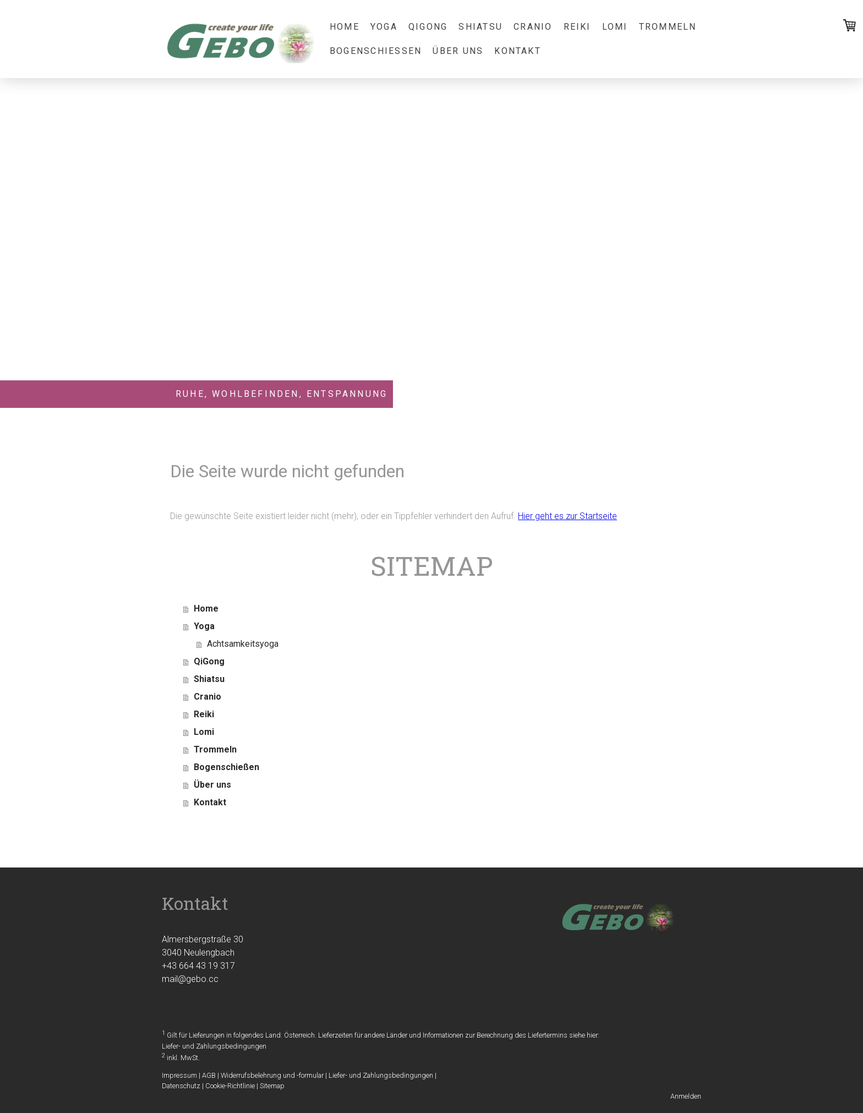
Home (344, 26)
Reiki (577, 26)
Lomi (615, 26)
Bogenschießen (376, 51)
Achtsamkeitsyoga (242, 644)
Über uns (458, 51)
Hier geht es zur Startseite (567, 516)
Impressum (179, 1075)
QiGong (427, 26)
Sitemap (272, 1086)
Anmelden (685, 1096)
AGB (209, 1075)
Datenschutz (181, 1086)
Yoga (383, 26)
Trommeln (668, 26)
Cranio (533, 26)
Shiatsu (480, 26)
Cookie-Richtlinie (230, 1086)
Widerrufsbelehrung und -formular (272, 1075)
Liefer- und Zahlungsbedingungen (214, 1046)
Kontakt (517, 51)
